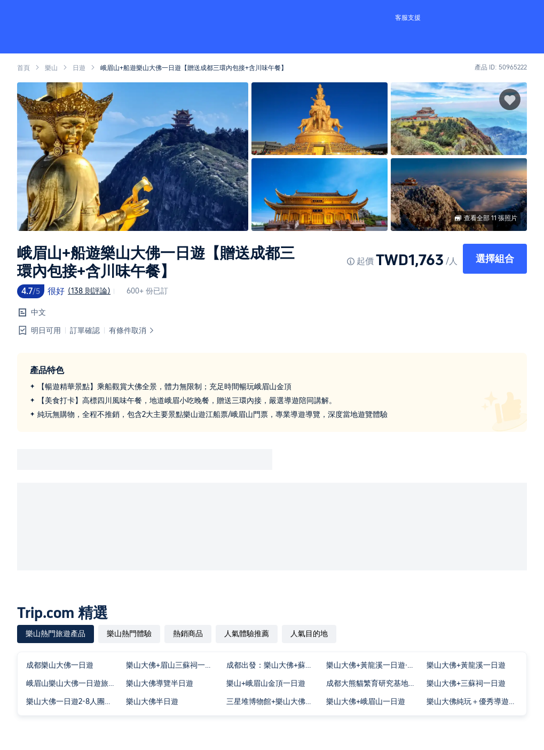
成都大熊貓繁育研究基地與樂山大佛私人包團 (374, 683)
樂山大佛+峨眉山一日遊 (365, 701)
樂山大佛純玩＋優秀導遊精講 (474, 701)
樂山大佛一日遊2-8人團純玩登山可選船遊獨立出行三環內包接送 (74, 701)
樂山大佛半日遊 (152, 701)
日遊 (79, 68)
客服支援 (408, 17)
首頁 (23, 68)
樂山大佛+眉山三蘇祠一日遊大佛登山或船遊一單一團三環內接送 (174, 665)
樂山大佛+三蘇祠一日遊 (466, 683)
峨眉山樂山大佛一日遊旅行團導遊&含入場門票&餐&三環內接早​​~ (74, 683)
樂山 (51, 68)
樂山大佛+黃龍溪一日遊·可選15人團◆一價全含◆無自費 (374, 665)
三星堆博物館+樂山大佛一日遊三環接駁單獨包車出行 (274, 701)
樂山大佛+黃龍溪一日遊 (466, 665)
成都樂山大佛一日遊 (59, 665)
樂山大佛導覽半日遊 (159, 683)
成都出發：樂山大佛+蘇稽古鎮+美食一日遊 (274, 665)
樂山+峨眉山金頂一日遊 (265, 683)
